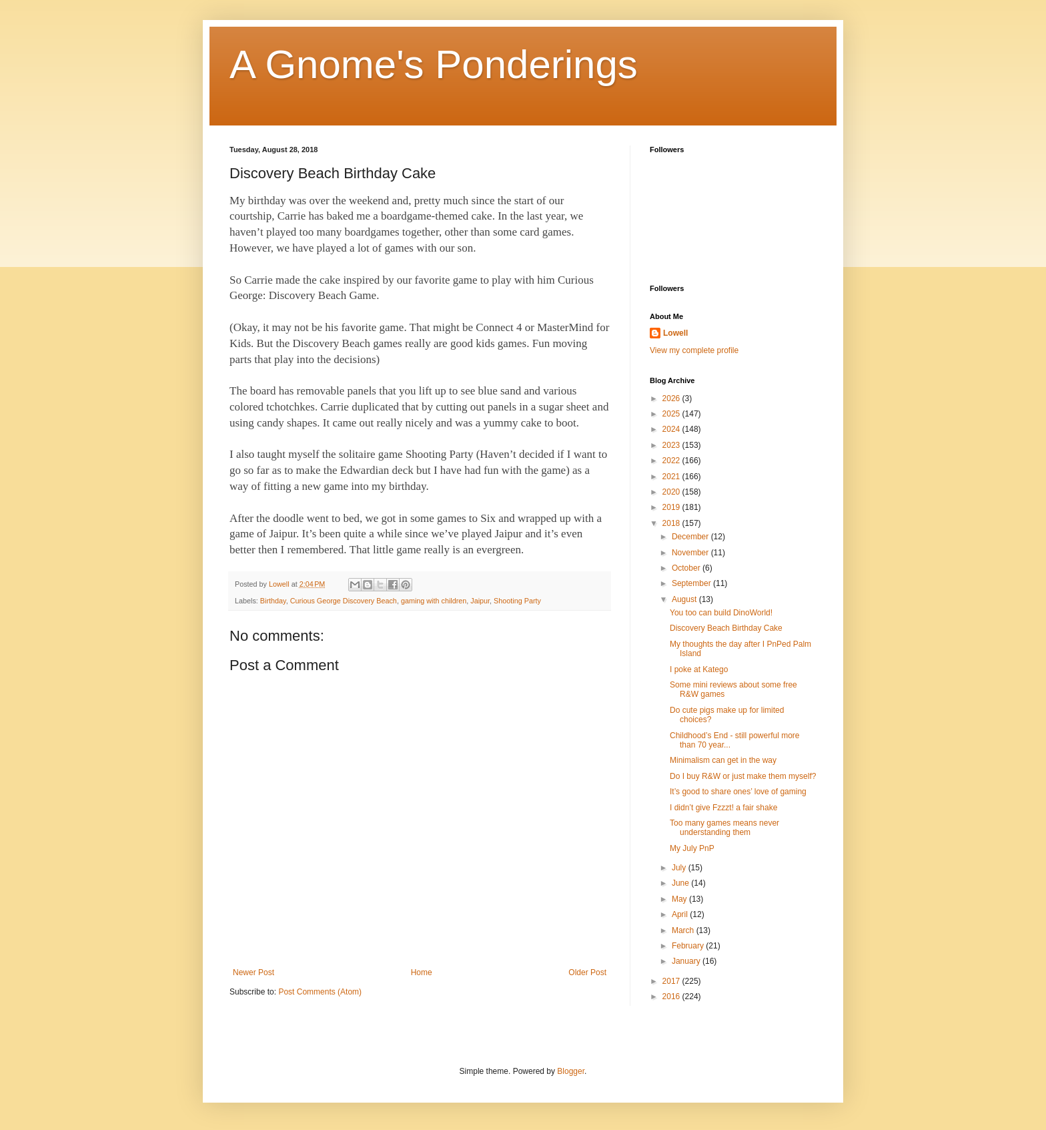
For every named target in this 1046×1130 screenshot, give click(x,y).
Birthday (273, 601)
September (692, 583)
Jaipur (480, 601)
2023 (672, 445)
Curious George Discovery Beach (343, 601)
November (691, 552)
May (680, 899)
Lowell (675, 333)
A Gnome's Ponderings (433, 64)
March (684, 930)
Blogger (570, 1071)
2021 (672, 476)
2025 (672, 413)
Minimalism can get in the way (723, 760)
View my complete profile (694, 350)
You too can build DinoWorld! (721, 612)
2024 (672, 429)
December (691, 536)
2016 (672, 996)
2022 (672, 460)
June (681, 883)
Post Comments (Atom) (320, 992)
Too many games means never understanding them (724, 827)
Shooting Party (517, 601)
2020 (672, 492)
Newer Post (253, 972)
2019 (672, 507)
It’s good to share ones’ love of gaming (738, 791)
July (680, 867)
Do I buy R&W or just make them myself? (743, 776)
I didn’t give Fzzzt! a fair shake (723, 807)
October (687, 568)
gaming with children (433, 601)
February (689, 945)
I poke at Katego (699, 669)
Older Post (587, 972)
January (687, 961)
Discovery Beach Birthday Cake (726, 628)
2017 (672, 981)
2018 (672, 523)
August (685, 599)
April (681, 914)
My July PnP (692, 848)
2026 (672, 398)
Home (421, 972)
